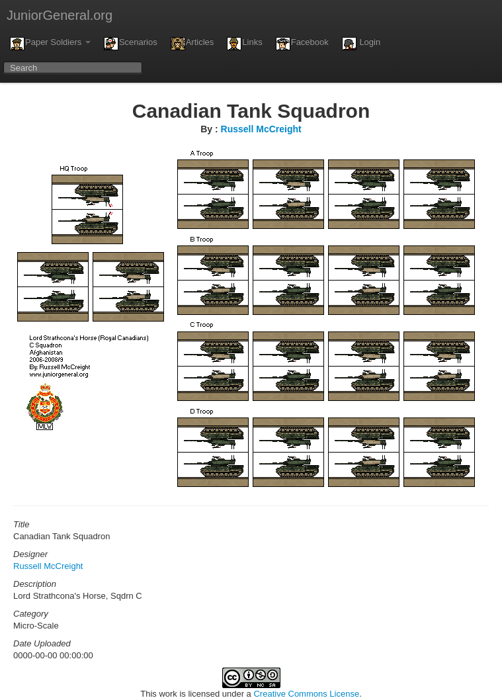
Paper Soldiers (50, 43)
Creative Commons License (306, 694)
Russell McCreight (261, 129)
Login (361, 43)
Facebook (302, 43)
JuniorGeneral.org (59, 15)
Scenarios (130, 43)
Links (244, 43)
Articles (192, 43)
